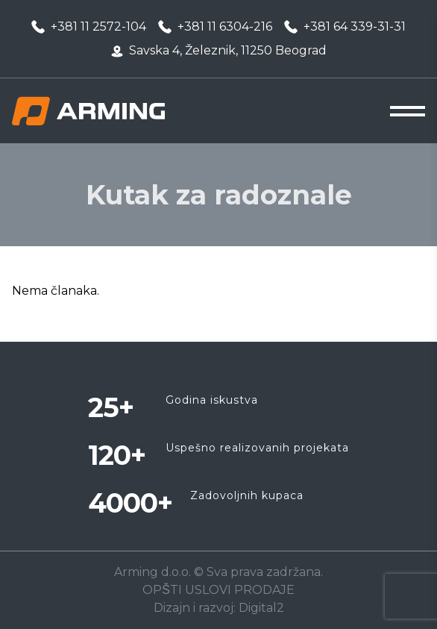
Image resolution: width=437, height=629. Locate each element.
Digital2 (261, 608)
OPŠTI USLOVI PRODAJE (218, 590)
